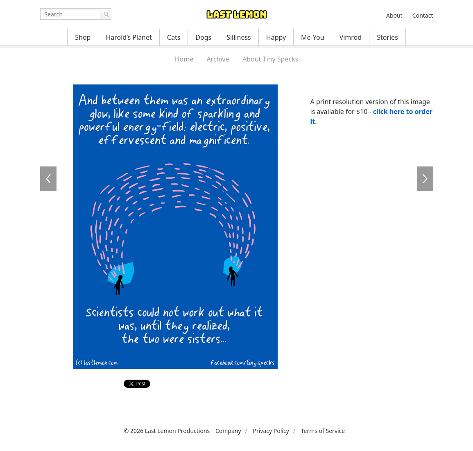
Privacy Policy (271, 431)
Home (184, 59)
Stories (387, 37)
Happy (276, 37)
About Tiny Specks (270, 59)
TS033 (48, 178)
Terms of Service (323, 431)
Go (105, 14)
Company (228, 431)
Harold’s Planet (129, 37)
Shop (83, 37)
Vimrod (350, 37)
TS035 (425, 178)
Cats (174, 37)
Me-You (312, 37)
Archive (217, 59)
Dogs (203, 37)
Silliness (238, 37)
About (394, 15)
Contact (422, 15)
